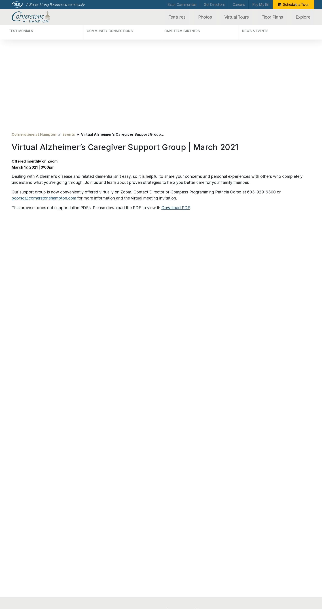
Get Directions (214, 4)
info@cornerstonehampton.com (85, 586)
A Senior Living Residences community (55, 4)
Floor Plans (272, 17)
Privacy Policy (21, 585)
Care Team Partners (102, 535)
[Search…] (264, 530)
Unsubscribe (20, 592)
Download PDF (175, 110)
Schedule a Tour (296, 4)
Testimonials (97, 522)
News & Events (99, 542)
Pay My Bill (260, 4)
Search (299, 530)
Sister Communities (182, 4)
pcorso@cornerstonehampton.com (44, 100)
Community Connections (106, 529)
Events (68, 36)
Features (177, 17)
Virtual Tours (236, 17)
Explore (303, 17)
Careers (239, 4)
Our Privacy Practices (78, 591)
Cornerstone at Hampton (36, 17)
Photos (205, 17)
